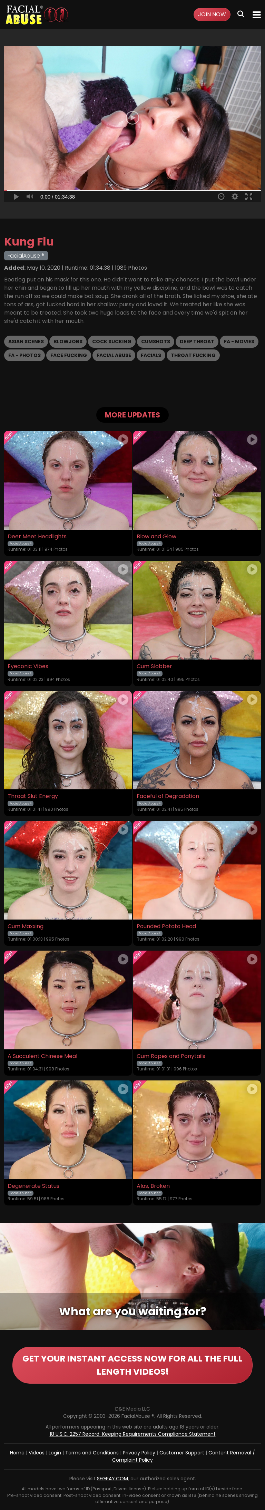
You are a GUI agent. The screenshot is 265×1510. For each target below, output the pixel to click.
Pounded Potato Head (166, 926)
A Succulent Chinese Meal (42, 1056)
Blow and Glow (156, 536)
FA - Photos (24, 355)
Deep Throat (197, 341)
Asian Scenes (26, 341)
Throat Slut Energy (33, 796)
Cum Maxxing (25, 926)
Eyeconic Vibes (28, 666)
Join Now (212, 14)
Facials (151, 355)
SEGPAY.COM (112, 1478)
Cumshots (155, 341)
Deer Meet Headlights (37, 536)
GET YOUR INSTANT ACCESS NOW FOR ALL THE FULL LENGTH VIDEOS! (132, 1365)
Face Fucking (68, 355)
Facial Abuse (114, 355)
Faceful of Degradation (168, 796)
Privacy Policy (139, 1452)
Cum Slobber (154, 666)
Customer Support (181, 1452)
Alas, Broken (153, 1186)
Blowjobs (67, 341)
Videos (37, 1452)
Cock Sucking (111, 341)
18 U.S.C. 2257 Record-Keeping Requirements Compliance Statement (133, 1434)
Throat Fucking (193, 355)
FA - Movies (239, 341)
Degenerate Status (33, 1186)
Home (17, 1452)
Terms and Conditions (92, 1452)
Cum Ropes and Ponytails (171, 1056)
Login (55, 1452)
